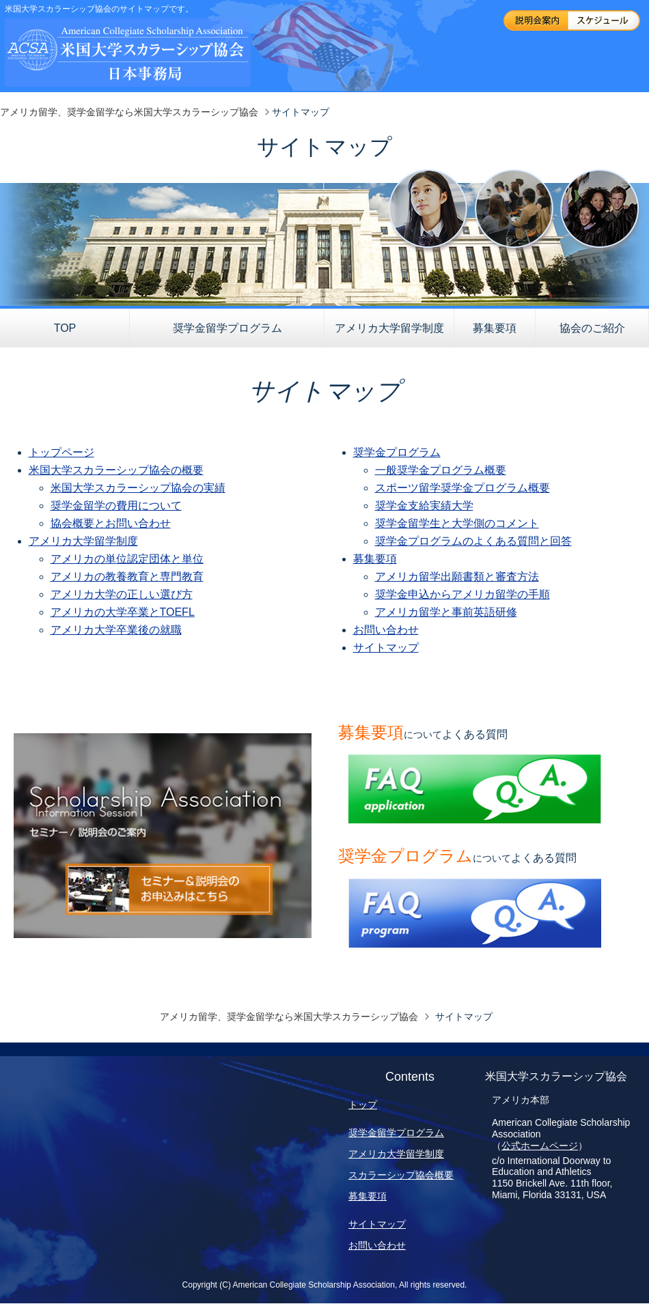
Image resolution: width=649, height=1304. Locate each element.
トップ (362, 1104)
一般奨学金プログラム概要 (440, 470)
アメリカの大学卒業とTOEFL (123, 612)
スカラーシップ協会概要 (401, 1175)
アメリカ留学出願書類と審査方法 (457, 576)
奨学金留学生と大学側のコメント (457, 523)
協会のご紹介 (592, 328)
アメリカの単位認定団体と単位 (127, 559)
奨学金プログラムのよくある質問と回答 (473, 541)
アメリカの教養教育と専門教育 (127, 576)
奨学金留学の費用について (116, 505)
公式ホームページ (539, 1145)
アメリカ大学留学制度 (389, 328)
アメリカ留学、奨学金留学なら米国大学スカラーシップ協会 (129, 112)
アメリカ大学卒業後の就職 (116, 630)
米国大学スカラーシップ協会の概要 (116, 470)
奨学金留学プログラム (227, 328)
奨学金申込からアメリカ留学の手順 (462, 594)
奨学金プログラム (397, 452)
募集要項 (494, 328)
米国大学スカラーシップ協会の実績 (138, 488)
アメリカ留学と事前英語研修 (446, 612)
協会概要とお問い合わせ (111, 523)
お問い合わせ (386, 630)
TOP (65, 328)
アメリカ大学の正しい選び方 (122, 594)
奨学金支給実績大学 (424, 505)
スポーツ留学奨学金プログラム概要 (462, 488)
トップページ (61, 452)
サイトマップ (386, 647)
